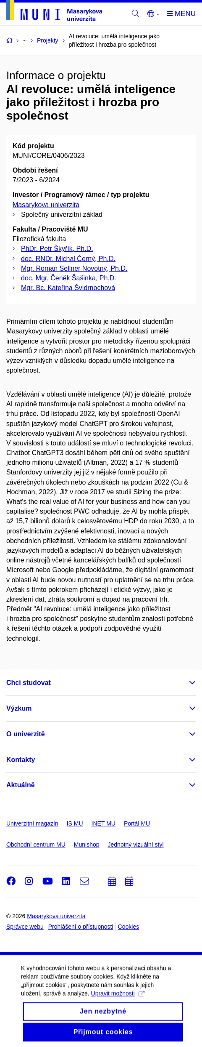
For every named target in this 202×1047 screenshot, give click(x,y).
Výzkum (18, 708)
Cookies (128, 926)
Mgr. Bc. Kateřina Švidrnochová (68, 287)
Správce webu (25, 926)
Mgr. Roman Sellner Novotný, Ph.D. (74, 268)
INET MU (103, 823)
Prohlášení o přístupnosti (80, 926)
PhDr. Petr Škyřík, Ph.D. (57, 248)
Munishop (87, 844)
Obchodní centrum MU (36, 844)
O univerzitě (25, 734)
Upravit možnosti (117, 998)
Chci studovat (28, 682)
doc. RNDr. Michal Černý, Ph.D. (68, 258)
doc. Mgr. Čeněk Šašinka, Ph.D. (68, 278)
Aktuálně (20, 785)
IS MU (75, 823)
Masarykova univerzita (46, 204)
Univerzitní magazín (32, 823)
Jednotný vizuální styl (136, 844)
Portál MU (137, 823)
